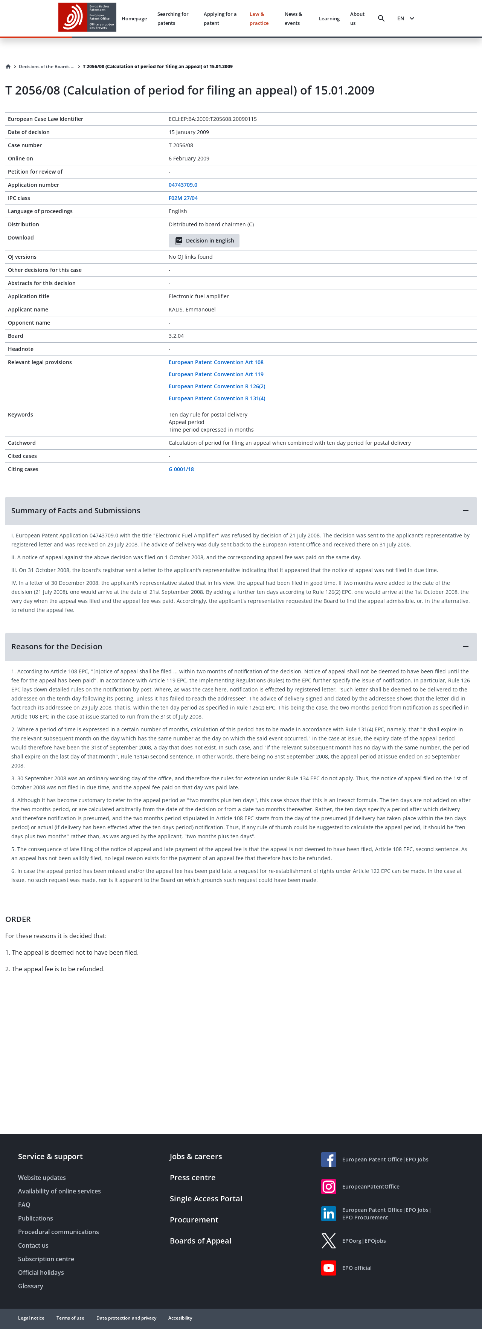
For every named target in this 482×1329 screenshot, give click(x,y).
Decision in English (204, 240)
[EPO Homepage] (87, 18)
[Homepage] (8, 67)
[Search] (381, 18)
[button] (241, 511)
